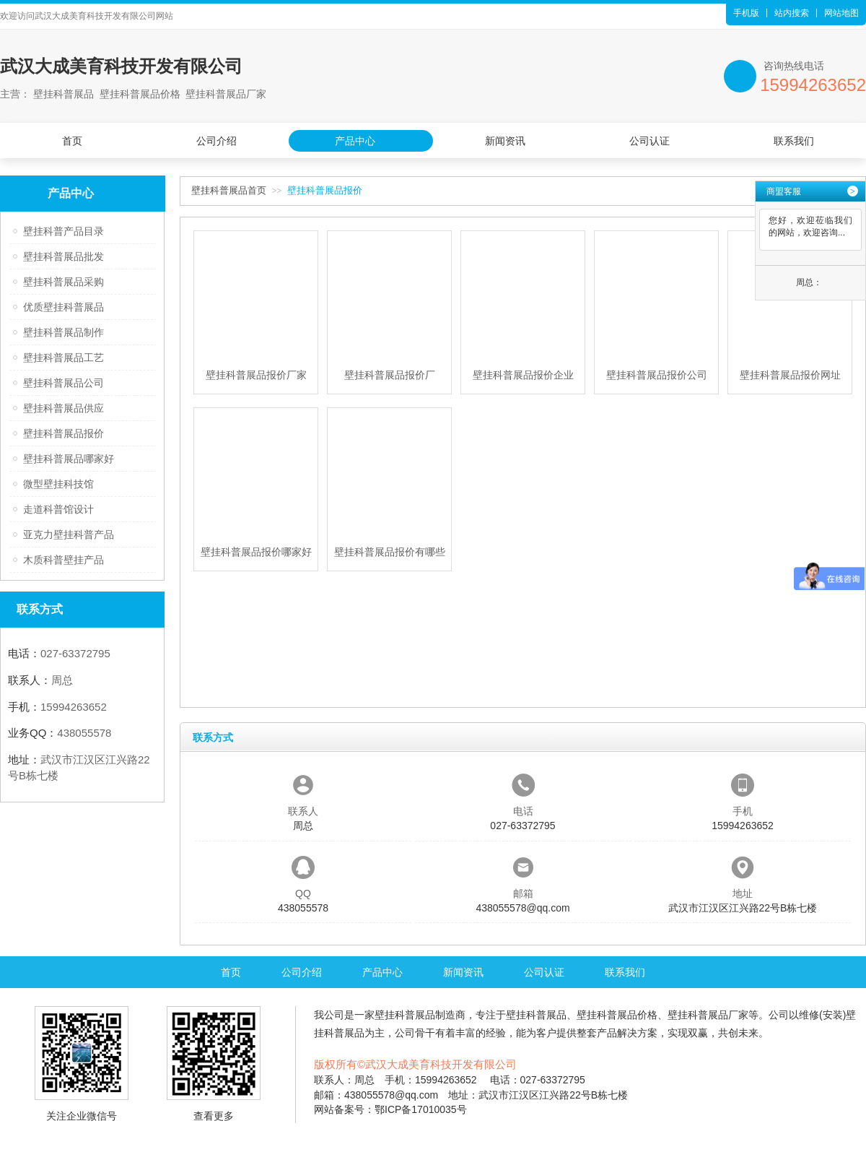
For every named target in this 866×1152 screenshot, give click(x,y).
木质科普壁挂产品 (63, 560)
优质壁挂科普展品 (63, 307)
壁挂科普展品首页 (228, 190)
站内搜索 (791, 13)
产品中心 (355, 141)
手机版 (746, 13)
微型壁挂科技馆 (58, 484)
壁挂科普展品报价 (63, 433)
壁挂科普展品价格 (617, 1015)
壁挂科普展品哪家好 (68, 458)
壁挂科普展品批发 (63, 256)
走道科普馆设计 (58, 509)
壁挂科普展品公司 (63, 383)
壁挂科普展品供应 (63, 408)
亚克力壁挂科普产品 (68, 534)
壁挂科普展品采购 (63, 281)
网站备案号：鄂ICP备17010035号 (390, 1109)
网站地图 (841, 13)
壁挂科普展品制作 (63, 332)
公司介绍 (216, 141)
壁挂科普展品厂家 (708, 1015)
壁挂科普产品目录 (63, 231)
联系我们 (794, 141)
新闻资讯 (505, 141)
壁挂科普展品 (405, 1015)
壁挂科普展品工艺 (63, 357)
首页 (72, 141)
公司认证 (649, 141)
